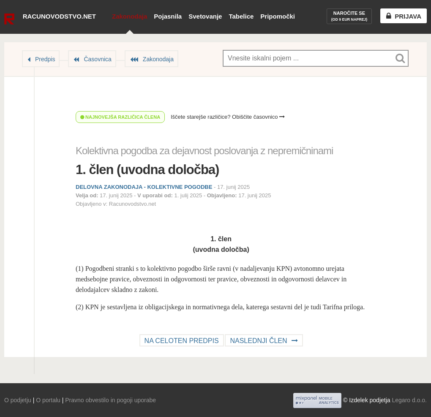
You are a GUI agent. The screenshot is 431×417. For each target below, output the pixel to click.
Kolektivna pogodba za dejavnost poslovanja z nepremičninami (204, 150)
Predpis (45, 59)
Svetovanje (205, 16)
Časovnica (97, 59)
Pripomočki (277, 16)
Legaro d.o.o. (409, 400)
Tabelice (241, 16)
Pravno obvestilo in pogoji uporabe (110, 400)
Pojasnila (168, 16)
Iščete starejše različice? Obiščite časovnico (228, 117)
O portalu (48, 400)
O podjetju (17, 400)
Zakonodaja (129, 16)
